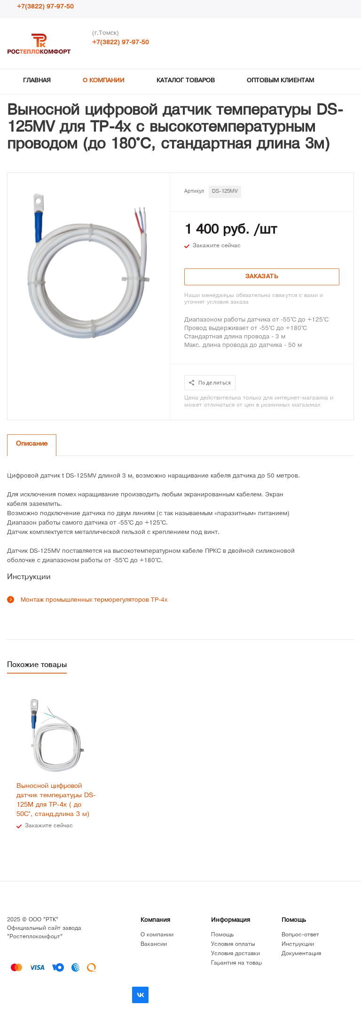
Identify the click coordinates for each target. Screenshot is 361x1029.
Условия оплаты (233, 945)
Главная (37, 81)
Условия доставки (235, 954)
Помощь (294, 920)
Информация (230, 920)
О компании (104, 81)
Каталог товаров (186, 81)
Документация (301, 954)
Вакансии (154, 945)
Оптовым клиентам (280, 81)
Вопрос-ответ (300, 935)
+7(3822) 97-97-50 (45, 7)
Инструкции (298, 945)
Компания (155, 920)
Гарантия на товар (236, 963)
